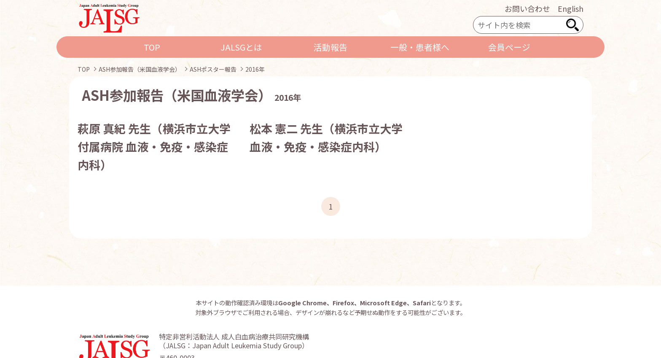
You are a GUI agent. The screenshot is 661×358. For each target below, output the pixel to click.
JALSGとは (241, 47)
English (570, 8)
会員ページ (509, 47)
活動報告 (330, 47)
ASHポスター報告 (213, 69)
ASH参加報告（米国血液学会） (140, 69)
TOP (152, 47)
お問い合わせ (527, 8)
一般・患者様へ (419, 47)
